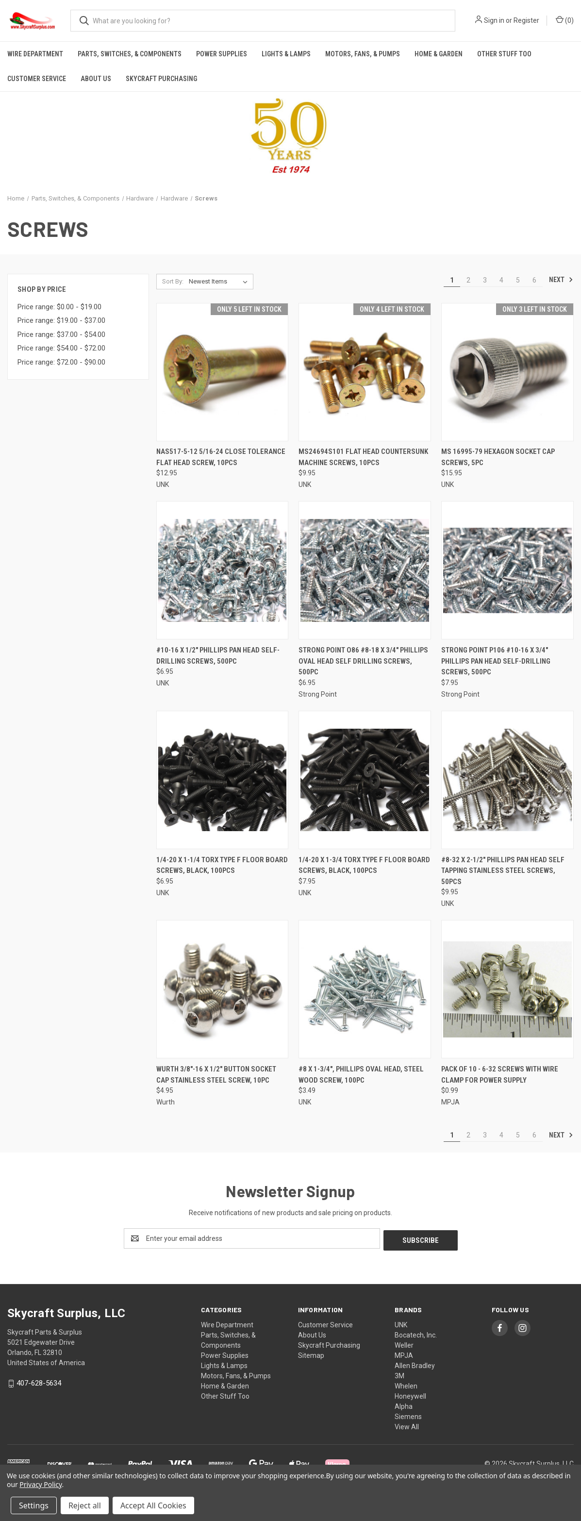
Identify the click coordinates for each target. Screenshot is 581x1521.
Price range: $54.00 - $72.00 (61, 348)
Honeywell (410, 1394)
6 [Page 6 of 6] (534, 280)
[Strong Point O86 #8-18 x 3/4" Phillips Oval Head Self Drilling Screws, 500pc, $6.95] (364, 570)
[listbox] (220, 281)
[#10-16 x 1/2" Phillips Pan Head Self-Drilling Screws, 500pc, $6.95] (222, 570)
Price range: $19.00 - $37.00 (61, 320)
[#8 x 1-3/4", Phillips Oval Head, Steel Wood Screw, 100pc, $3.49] (364, 989)
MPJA (404, 1353)
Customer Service (36, 79)
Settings (34, 1505)
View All (407, 1425)
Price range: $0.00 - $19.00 (59, 306)
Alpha (404, 1404)
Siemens (408, 1415)
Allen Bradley (415, 1364)
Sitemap (311, 1353)
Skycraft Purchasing (161, 79)
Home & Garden (439, 54)
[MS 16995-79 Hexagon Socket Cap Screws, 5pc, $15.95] (507, 372)
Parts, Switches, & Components (130, 54)
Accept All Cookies (153, 1505)
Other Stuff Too (504, 54)
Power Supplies (221, 54)
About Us (96, 79)
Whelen (406, 1384)
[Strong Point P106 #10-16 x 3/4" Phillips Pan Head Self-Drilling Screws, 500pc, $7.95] (507, 570)
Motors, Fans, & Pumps (362, 54)
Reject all (84, 1505)
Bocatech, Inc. (416, 1333)
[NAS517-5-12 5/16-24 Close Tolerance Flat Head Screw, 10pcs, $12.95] (222, 372)
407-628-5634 (39, 1381)
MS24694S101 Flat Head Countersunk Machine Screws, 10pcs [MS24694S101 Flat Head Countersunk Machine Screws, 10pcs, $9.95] (363, 457)
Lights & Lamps (286, 54)
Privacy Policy (40, 1484)
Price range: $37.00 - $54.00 (61, 334)
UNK (401, 1323)
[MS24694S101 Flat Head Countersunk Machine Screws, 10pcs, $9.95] (364, 372)
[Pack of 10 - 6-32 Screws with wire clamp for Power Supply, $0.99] (507, 989)
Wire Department (35, 54)
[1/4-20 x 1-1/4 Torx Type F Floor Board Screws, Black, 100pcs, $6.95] (222, 780)
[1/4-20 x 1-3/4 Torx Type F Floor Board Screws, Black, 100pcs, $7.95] (364, 780)
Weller (404, 1343)
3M (399, 1374)
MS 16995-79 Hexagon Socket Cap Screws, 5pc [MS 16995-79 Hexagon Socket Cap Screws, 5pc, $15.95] (498, 457)
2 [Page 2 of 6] (468, 280)
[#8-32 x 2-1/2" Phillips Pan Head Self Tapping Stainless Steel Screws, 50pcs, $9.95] (507, 780)
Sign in (494, 20)
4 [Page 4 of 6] (501, 280)
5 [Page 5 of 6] (518, 280)
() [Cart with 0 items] (565, 20)
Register (526, 20)
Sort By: (172, 281)
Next (561, 279)
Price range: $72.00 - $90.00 (61, 362)
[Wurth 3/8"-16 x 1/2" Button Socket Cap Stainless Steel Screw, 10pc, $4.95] (222, 989)
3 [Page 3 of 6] (485, 280)
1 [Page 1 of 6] (452, 280)
